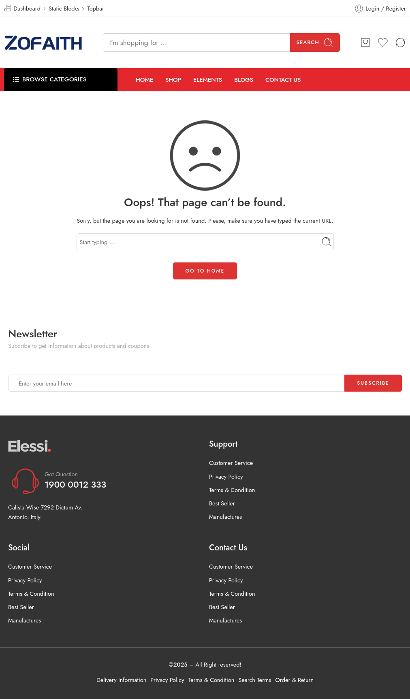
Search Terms (254, 680)
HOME (144, 79)
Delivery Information (121, 680)
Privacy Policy (226, 476)
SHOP (173, 79)
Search (315, 43)
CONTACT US (283, 79)
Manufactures (225, 516)
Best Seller (222, 503)
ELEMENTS (207, 79)
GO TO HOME (205, 271)
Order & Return (294, 680)
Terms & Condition (232, 490)
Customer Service (231, 462)
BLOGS (243, 79)
